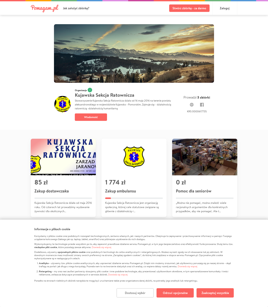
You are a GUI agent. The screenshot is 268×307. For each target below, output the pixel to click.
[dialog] (134, 263)
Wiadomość (91, 117)
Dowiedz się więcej (101, 247)
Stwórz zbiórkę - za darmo (189, 8)
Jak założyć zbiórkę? (76, 8)
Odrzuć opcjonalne (175, 293)
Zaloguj (224, 8)
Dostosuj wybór (135, 293)
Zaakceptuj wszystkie (215, 293)
